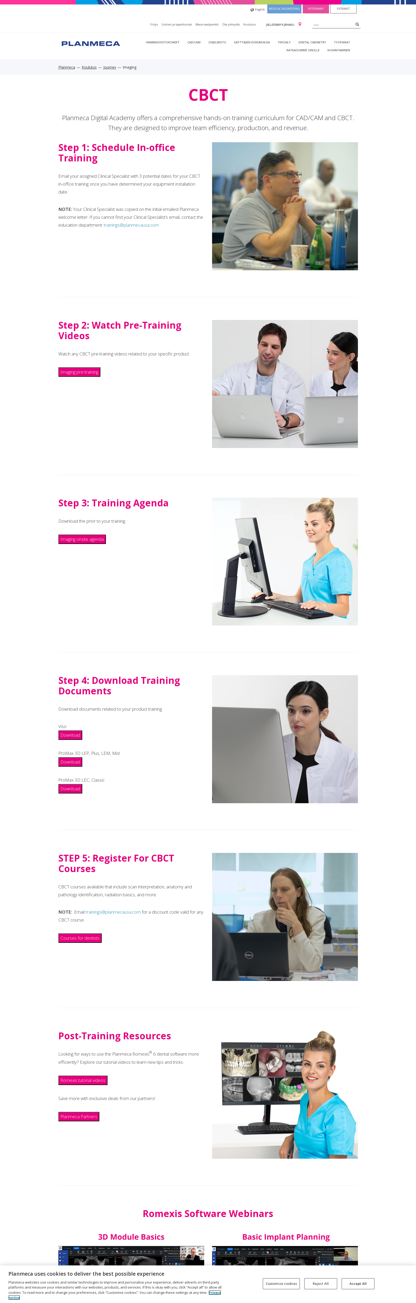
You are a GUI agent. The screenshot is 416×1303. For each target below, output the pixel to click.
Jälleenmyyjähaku (280, 25)
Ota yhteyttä (231, 24)
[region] (208, 1284)
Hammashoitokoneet (162, 42)
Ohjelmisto (217, 42)
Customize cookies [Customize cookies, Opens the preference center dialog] (281, 1283)
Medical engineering (284, 9)
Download (70, 735)
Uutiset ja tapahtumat (177, 24)
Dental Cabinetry (312, 42)
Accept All (358, 1283)
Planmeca (66, 67)
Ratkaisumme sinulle (303, 50)
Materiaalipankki (207, 24)
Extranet (343, 9)
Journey (109, 67)
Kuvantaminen (338, 50)
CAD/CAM (194, 42)
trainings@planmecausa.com (131, 225)
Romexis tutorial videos (82, 1080)
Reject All (321, 1283)
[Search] (357, 24)
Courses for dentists (80, 938)
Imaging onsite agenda (82, 539)
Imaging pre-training (79, 372)
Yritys (154, 24)
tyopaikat (342, 42)
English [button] (257, 10)
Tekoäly (284, 42)
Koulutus (249, 24)
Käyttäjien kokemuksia (252, 42)
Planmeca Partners (78, 1116)
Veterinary (315, 9)
